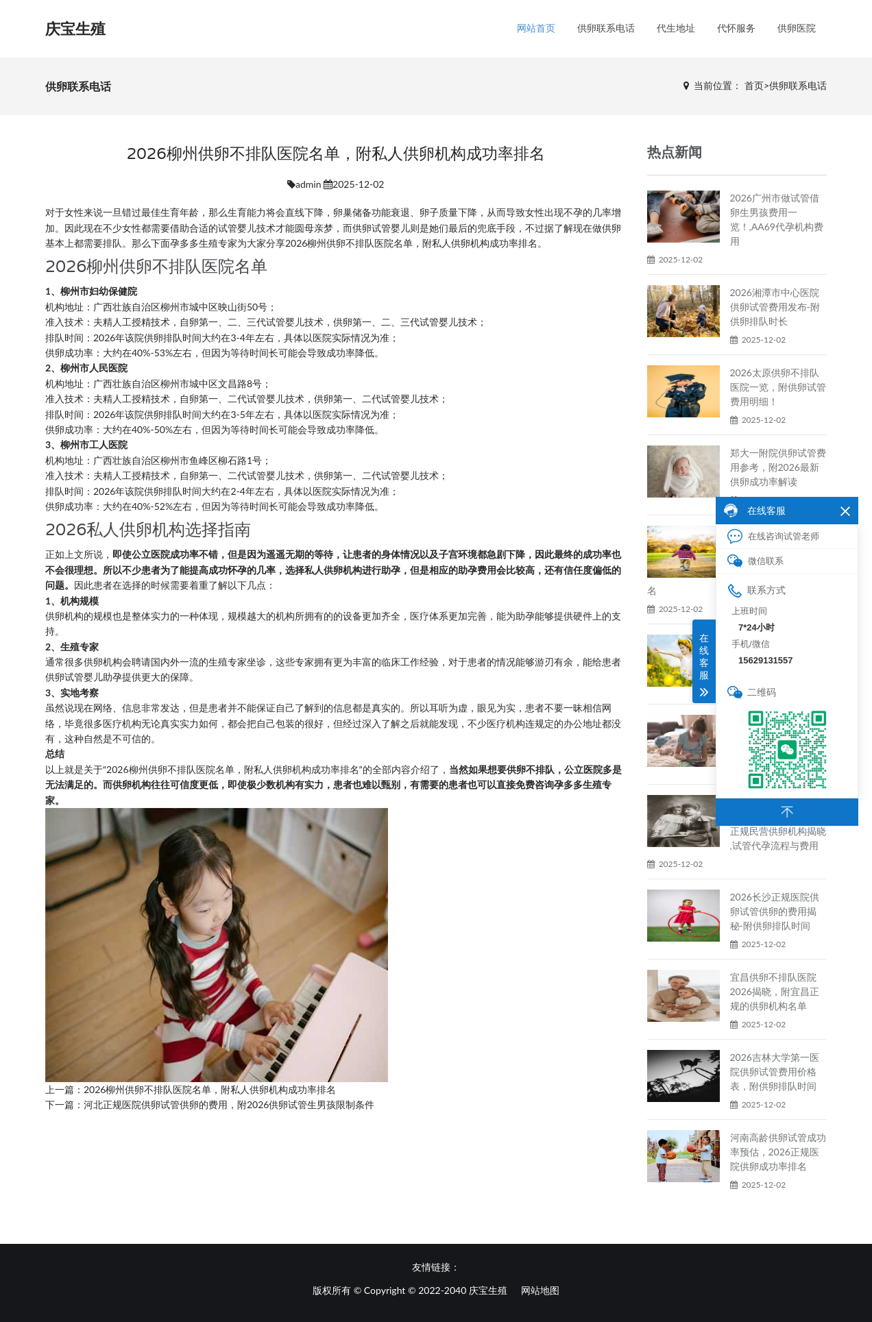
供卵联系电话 (606, 28)
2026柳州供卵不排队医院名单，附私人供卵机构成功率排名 (210, 1089)
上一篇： (64, 1089)
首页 (754, 85)
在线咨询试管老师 (773, 536)
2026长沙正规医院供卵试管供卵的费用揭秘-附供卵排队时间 (774, 911)
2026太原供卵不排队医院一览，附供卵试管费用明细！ (778, 387)
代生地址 (676, 28)
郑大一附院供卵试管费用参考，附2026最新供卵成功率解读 (778, 467)
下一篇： (64, 1104)
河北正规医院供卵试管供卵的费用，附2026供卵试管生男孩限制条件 (229, 1104)
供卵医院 (796, 28)
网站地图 (540, 1290)
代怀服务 (736, 28)
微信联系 (755, 560)
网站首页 (536, 28)
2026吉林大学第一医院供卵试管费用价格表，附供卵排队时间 (774, 1071)
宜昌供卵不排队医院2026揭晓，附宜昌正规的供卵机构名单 (774, 991)
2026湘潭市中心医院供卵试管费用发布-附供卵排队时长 (775, 306)
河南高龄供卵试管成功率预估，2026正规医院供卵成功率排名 (778, 1151)
